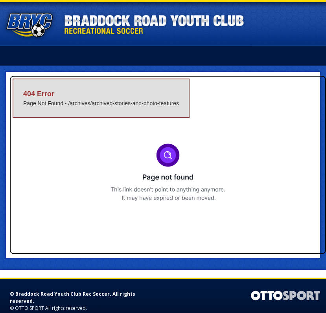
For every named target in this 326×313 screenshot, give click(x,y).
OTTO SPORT (29, 308)
